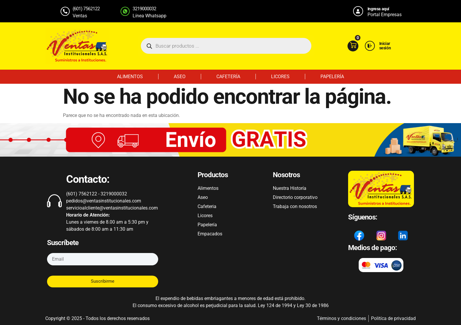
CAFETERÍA (228, 76)
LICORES (280, 76)
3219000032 (144, 8)
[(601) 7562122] (65, 11)
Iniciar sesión (385, 45)
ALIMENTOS (130, 76)
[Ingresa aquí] (358, 11)
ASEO (180, 76)
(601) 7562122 (86, 8)
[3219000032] (125, 11)
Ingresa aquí (378, 8)
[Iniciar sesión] (370, 46)
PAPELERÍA (332, 76)
